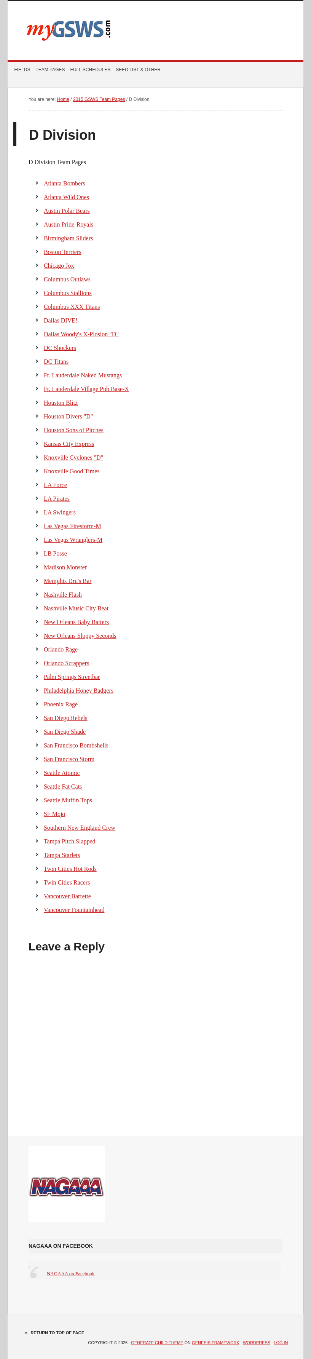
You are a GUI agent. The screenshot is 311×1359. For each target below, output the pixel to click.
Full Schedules (89, 69)
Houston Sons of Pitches (74, 430)
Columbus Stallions (68, 293)
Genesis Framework (215, 1342)
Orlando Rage (61, 649)
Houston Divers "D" (68, 416)
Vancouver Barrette (67, 896)
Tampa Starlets (62, 855)
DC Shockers (60, 348)
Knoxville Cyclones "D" (73, 457)
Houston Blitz (61, 402)
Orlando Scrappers (66, 663)
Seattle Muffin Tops (68, 800)
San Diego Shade (65, 731)
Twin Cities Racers (67, 882)
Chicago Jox (59, 265)
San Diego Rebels (66, 718)
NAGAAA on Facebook (61, 1246)
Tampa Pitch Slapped (70, 841)
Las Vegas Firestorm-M (72, 526)
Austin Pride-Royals (68, 224)
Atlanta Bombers (64, 183)
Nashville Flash (63, 594)
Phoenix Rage (61, 704)
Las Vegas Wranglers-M (73, 540)
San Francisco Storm (69, 759)
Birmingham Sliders (68, 238)
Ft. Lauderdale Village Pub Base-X (86, 389)
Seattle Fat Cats (63, 786)
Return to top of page (57, 1332)
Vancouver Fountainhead (74, 910)
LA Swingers (60, 512)
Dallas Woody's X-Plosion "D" (81, 334)
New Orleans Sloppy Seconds (80, 635)
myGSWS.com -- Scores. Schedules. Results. (156, 30)
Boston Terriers (62, 252)
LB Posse (55, 553)
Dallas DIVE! (60, 320)
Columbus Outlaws (67, 279)
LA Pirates (57, 498)
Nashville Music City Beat (76, 608)
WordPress (256, 1342)
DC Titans (56, 361)
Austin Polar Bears (67, 211)
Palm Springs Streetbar (72, 677)
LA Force (55, 485)
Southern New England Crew (79, 827)
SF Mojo (54, 814)
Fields (22, 69)
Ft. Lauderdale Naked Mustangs (83, 375)
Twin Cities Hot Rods (70, 869)
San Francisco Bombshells (76, 745)
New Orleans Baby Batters (76, 622)
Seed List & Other (137, 69)
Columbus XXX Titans (72, 306)
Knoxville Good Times (72, 471)
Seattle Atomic (62, 773)
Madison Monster (65, 567)
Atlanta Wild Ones (66, 197)
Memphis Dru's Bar (68, 581)
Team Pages (49, 69)
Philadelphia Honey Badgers (78, 690)
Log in (281, 1342)
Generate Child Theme (157, 1342)
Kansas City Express (69, 444)
